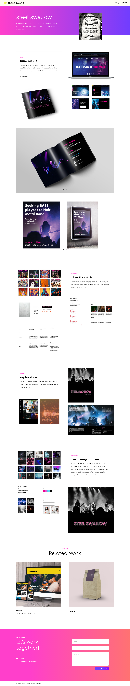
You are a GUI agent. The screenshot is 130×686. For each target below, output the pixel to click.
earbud (19, 611)
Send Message (102, 669)
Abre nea (72, 611)
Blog (117, 3)
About (124, 3)
